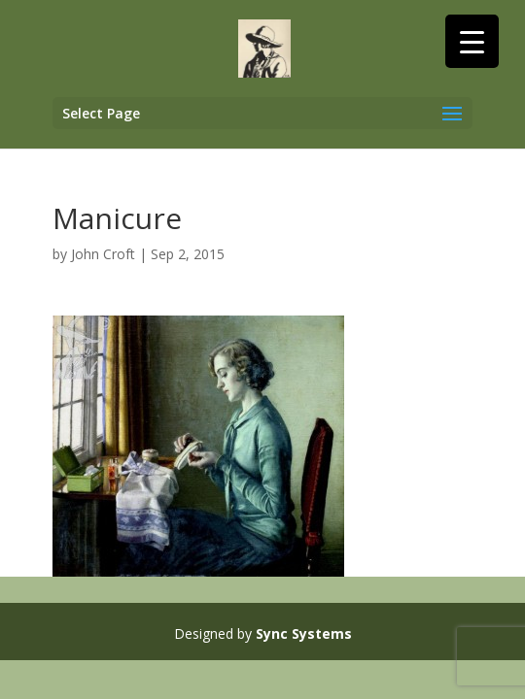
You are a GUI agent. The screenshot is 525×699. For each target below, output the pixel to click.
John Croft (103, 254)
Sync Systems (304, 633)
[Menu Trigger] (472, 41)
